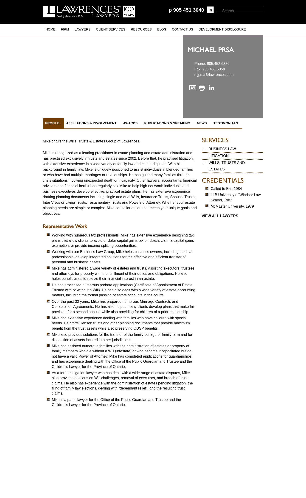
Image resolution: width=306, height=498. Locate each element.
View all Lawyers (220, 216)
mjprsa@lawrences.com (214, 75)
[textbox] (242, 11)
